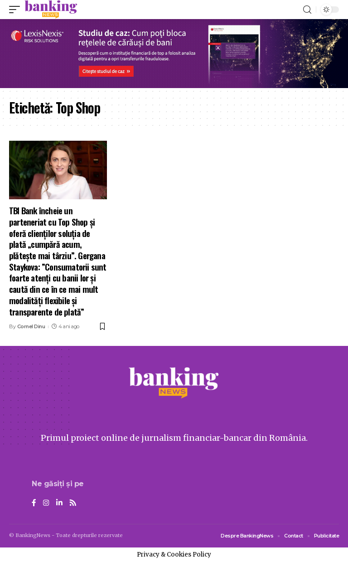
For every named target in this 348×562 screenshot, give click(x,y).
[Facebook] (34, 503)
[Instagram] (46, 503)
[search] (307, 10)
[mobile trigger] (16, 9)
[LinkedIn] (59, 503)
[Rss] (73, 503)
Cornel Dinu (31, 326)
